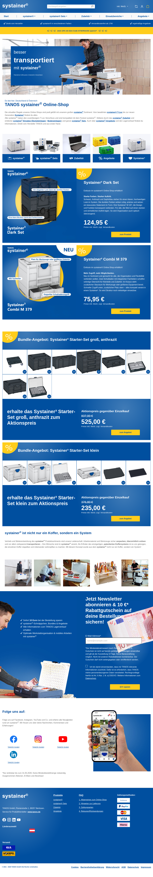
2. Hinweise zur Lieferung (90, 804)
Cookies (75, 867)
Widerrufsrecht (113, 867)
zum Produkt (125, 234)
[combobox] (68, 6)
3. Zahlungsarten (86, 807)
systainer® (58, 800)
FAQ (81, 795)
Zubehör (57, 807)
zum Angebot (126, 432)
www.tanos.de (34, 812)
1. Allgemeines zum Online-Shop (93, 800)
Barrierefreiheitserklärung (92, 867)
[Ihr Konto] (142, 6)
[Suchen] (92, 6)
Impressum (146, 867)
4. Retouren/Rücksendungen (91, 811)
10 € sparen (125, 687)
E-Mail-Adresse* (93, 636)
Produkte (58, 795)
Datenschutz (90, 678)
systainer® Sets (60, 804)
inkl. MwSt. (122, 6)
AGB (123, 867)
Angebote (57, 811)
